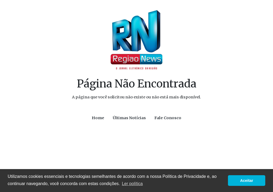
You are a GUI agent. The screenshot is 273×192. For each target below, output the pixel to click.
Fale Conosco (167, 117)
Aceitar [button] (246, 180)
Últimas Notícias (129, 117)
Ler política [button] (132, 183)
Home (98, 117)
